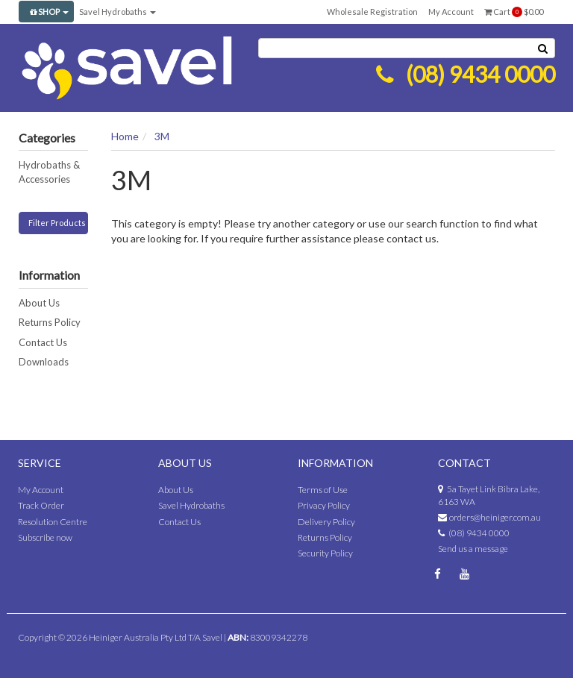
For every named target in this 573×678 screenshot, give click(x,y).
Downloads (44, 362)
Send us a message (473, 548)
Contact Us (43, 342)
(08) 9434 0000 (480, 73)
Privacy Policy (324, 505)
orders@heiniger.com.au (495, 517)
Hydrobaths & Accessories (49, 172)
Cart (513, 12)
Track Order (41, 505)
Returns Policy (50, 322)
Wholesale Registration (372, 11)
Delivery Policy (326, 521)
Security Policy (325, 553)
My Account (451, 11)
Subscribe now (45, 537)
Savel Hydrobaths (117, 11)
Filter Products (57, 222)
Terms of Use (323, 489)
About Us (39, 303)
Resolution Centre (52, 521)
